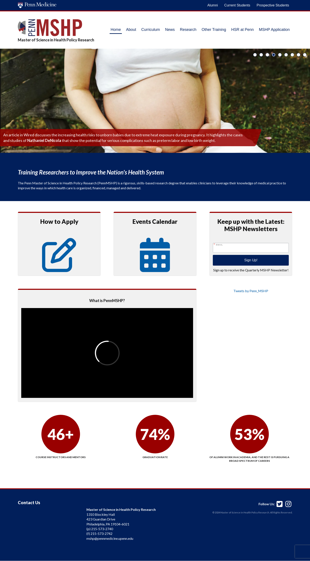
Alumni (212, 5)
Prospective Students (273, 5)
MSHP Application (274, 29)
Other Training (214, 29)
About (131, 29)
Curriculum (150, 29)
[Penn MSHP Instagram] (288, 502)
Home (115, 29)
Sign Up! (250, 260)
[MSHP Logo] (56, 28)
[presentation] (107, 353)
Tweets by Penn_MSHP (250, 291)
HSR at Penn (242, 29)
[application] (50, 528)
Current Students (237, 5)
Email (219, 245)
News (170, 29)
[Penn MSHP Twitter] (280, 502)
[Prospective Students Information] (59, 266)
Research (188, 29)
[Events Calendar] (155, 266)
